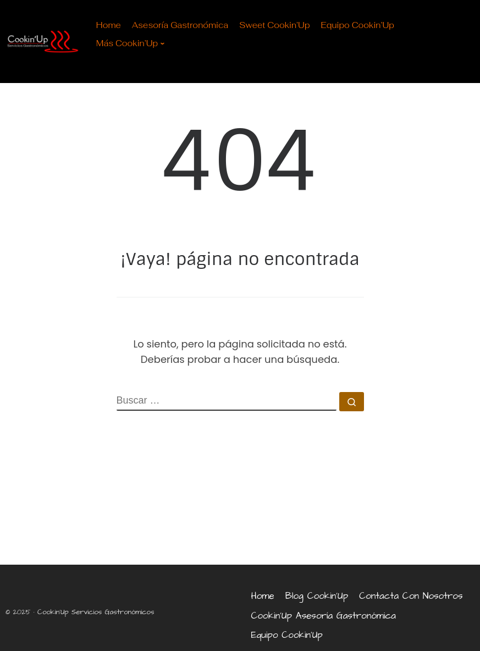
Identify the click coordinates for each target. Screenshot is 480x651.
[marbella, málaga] (240, 510)
